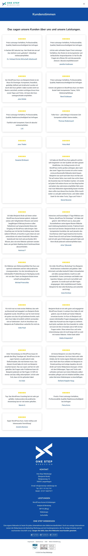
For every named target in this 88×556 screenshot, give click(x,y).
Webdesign (44, 512)
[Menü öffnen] (84, 3)
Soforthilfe (44, 515)
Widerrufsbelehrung (54, 541)
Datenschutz (39, 541)
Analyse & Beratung (44, 505)
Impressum (31, 541)
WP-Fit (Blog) (44, 509)
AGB (46, 541)
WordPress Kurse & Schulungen (44, 502)
